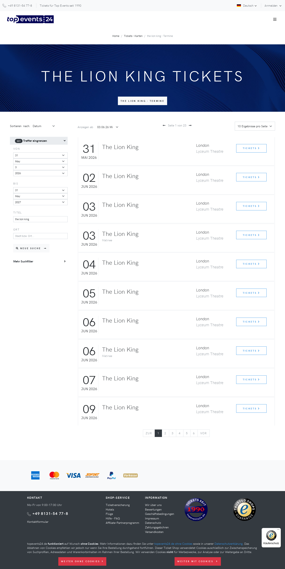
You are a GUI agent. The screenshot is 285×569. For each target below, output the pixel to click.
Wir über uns (153, 505)
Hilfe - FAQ (113, 518)
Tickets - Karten (133, 36)
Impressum (152, 518)
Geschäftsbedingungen (159, 514)
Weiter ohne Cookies (82, 561)
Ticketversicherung (118, 505)
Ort (16, 229)
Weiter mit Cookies (197, 561)
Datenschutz (153, 522)
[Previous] (149, 433)
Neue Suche (31, 248)
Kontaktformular (37, 521)
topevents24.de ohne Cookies (173, 543)
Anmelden (271, 5)
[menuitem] (39, 141)
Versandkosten (154, 532)
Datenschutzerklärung (228, 543)
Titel (17, 212)
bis (15, 183)
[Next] (204, 433)
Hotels (110, 509)
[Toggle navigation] (275, 19)
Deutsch (245, 5)
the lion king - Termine (142, 100)
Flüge (109, 514)
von (16, 148)
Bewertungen (153, 509)
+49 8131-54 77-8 (50, 513)
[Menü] (278, 530)
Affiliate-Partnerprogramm (122, 522)
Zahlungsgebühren (157, 527)
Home (115, 36)
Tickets (251, 148)
